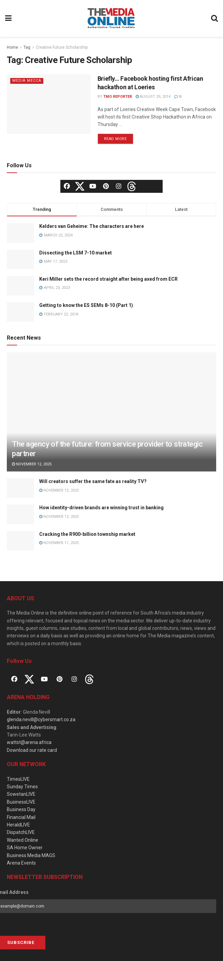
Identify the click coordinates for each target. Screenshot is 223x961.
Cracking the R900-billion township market (87, 534)
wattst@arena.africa (29, 742)
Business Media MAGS (31, 855)
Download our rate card (32, 750)
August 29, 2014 (153, 96)
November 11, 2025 (59, 543)
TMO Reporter (117, 96)
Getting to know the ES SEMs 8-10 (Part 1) (86, 305)
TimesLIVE (18, 779)
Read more (115, 139)
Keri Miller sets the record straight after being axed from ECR (108, 279)
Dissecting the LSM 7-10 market (75, 252)
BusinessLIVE (21, 802)
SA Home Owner (25, 847)
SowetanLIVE (21, 794)
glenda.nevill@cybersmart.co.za (41, 719)
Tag (27, 47)
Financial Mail (21, 817)
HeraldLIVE (18, 824)
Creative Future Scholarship (62, 47)
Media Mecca (26, 80)
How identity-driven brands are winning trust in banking (101, 507)
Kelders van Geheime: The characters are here (91, 226)
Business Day (21, 809)
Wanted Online (22, 840)
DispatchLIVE (21, 832)
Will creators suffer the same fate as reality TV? (93, 481)
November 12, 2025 (31, 464)
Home (12, 47)
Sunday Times (22, 786)
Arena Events (21, 863)
